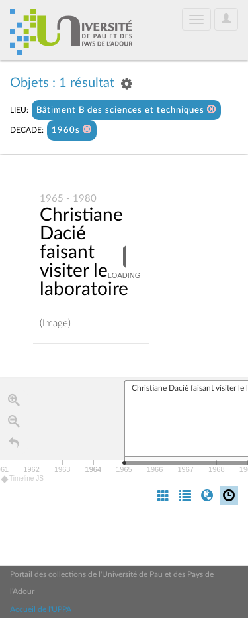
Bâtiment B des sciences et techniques (126, 110)
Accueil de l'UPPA (40, 609)
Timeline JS (23, 479)
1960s (72, 130)
